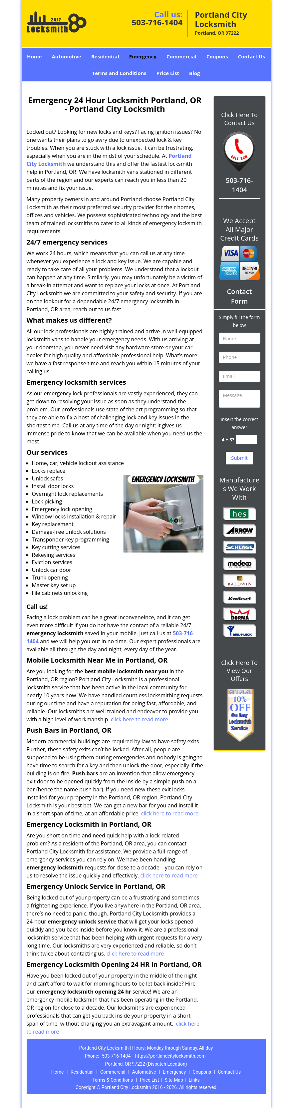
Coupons (217, 56)
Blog (194, 73)
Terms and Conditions (119, 73)
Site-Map (174, 1080)
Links (194, 1080)
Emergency (142, 56)
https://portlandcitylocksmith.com (170, 1056)
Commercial (181, 56)
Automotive (66, 56)
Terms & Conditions (112, 1080)
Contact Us (251, 56)
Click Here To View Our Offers (239, 671)
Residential (105, 56)
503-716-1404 (157, 22)
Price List (167, 73)
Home (34, 56)
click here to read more (139, 719)
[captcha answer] (246, 439)
